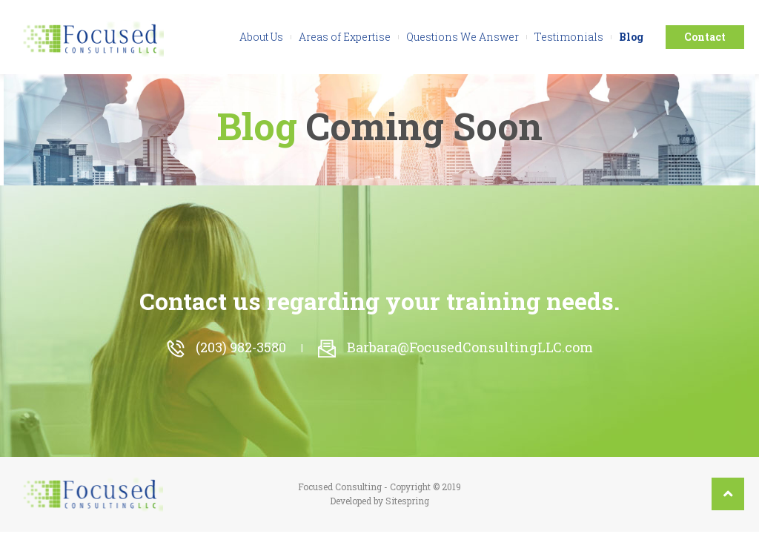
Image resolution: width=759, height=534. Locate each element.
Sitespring (407, 501)
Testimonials (568, 37)
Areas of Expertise (345, 37)
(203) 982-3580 (226, 347)
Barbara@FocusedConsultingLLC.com (455, 347)
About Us (261, 37)
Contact (705, 37)
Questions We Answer (462, 37)
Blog (631, 37)
